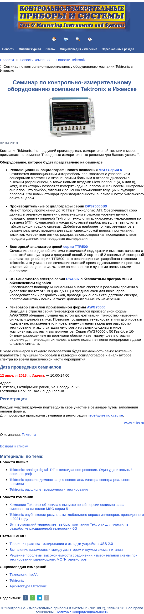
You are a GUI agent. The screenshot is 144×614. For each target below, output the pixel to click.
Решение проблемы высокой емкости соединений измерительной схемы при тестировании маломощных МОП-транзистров (74, 557)
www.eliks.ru (134, 423)
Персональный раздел (118, 49)
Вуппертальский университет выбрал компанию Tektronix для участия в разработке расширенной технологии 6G (69, 526)
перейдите (97, 415)
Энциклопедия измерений (78, 49)
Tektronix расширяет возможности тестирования (49, 489)
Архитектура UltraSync (28, 586)
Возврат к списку (14, 446)
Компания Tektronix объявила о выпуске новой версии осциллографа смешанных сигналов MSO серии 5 (67, 507)
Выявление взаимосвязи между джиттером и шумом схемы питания (66, 549)
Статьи (51, 49)
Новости (8, 49)
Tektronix (29, 434)
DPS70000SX (96, 206)
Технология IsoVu (24, 574)
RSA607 (73, 279)
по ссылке (114, 415)
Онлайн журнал (30, 49)
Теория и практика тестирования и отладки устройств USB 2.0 (61, 544)
